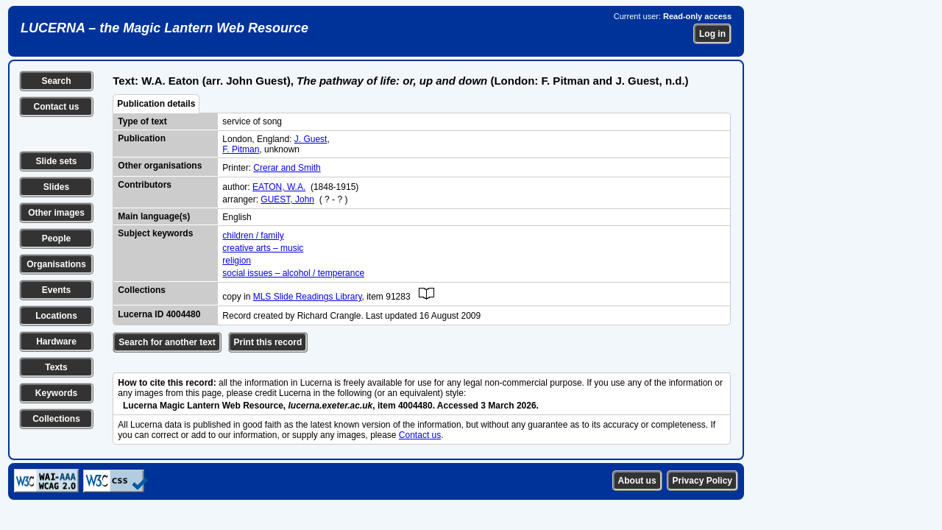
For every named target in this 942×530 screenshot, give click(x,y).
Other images (56, 213)
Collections (56, 419)
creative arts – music (262, 248)
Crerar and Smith (286, 168)
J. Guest (310, 139)
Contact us (56, 107)
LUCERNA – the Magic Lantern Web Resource (164, 28)
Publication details (156, 104)
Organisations (56, 264)
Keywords (56, 393)
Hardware (56, 341)
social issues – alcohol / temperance (293, 273)
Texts (56, 367)
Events (56, 290)
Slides (56, 187)
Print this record (268, 342)
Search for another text (166, 342)
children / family (252, 235)
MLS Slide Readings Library (307, 297)
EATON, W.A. (278, 187)
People (56, 238)
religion (236, 260)
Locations (56, 316)
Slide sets (56, 161)
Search (56, 81)
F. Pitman (240, 149)
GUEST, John (287, 199)
